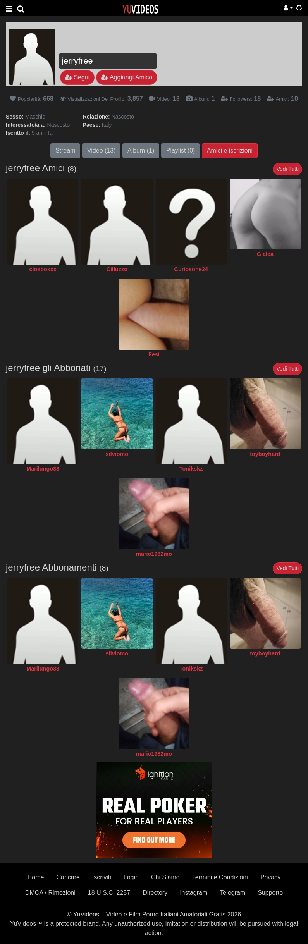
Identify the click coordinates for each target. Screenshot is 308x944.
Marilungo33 (42, 469)
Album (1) (140, 150)
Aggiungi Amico (126, 77)
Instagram (193, 892)
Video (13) (101, 150)
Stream (65, 150)
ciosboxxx (42, 269)
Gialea (265, 254)
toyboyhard (265, 454)
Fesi (154, 354)
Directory (155, 892)
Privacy (270, 877)
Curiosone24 (191, 269)
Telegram (232, 892)
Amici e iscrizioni (230, 150)
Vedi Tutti (287, 169)
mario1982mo (154, 554)
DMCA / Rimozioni (50, 892)
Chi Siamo (165, 877)
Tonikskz (191, 469)
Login (131, 877)
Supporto (270, 892)
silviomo (117, 454)
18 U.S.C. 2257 (109, 892)
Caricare (67, 877)
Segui (77, 77)
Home (36, 877)
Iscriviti (101, 877)
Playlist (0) (180, 150)
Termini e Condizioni (220, 877)
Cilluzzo (117, 269)
